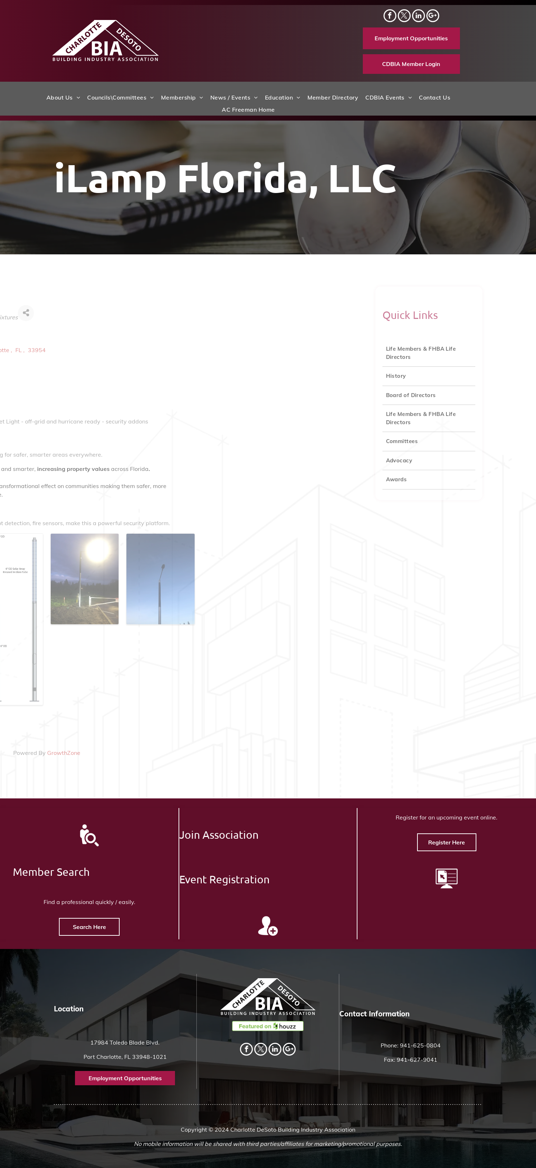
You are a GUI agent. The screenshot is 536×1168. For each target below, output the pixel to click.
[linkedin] (418, 16)
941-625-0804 (420, 1045)
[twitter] (404, 16)
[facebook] (390, 16)
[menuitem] (63, 97)
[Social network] (432, 16)
